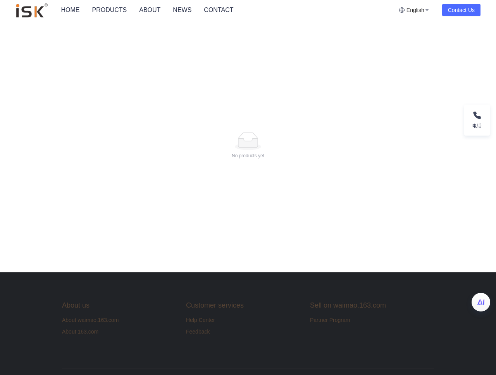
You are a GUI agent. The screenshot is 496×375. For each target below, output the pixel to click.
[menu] (226, 10)
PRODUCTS (109, 10)
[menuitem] (70, 10)
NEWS (182, 10)
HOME (70, 10)
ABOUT (149, 10)
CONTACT (218, 10)
